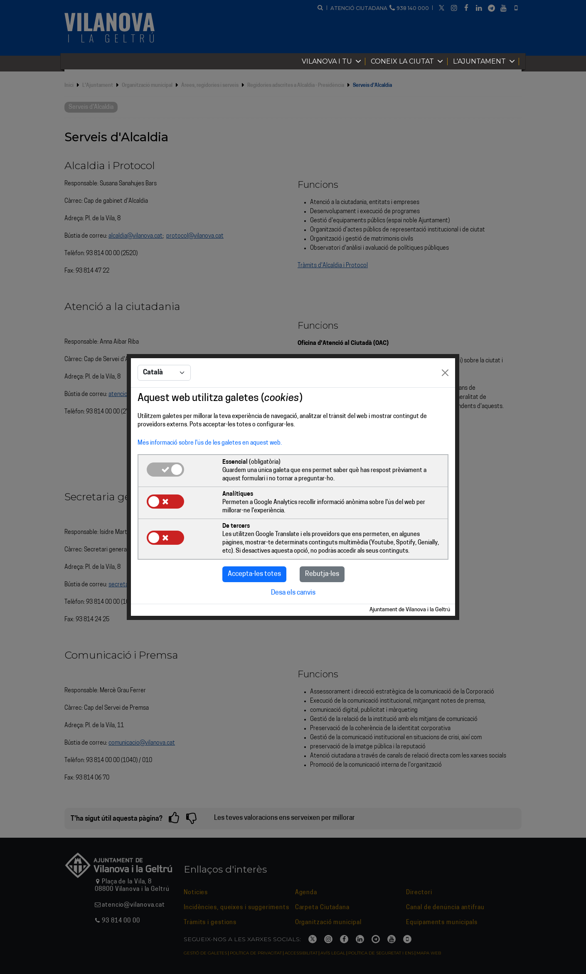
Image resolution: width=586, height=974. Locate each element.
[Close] (445, 372)
